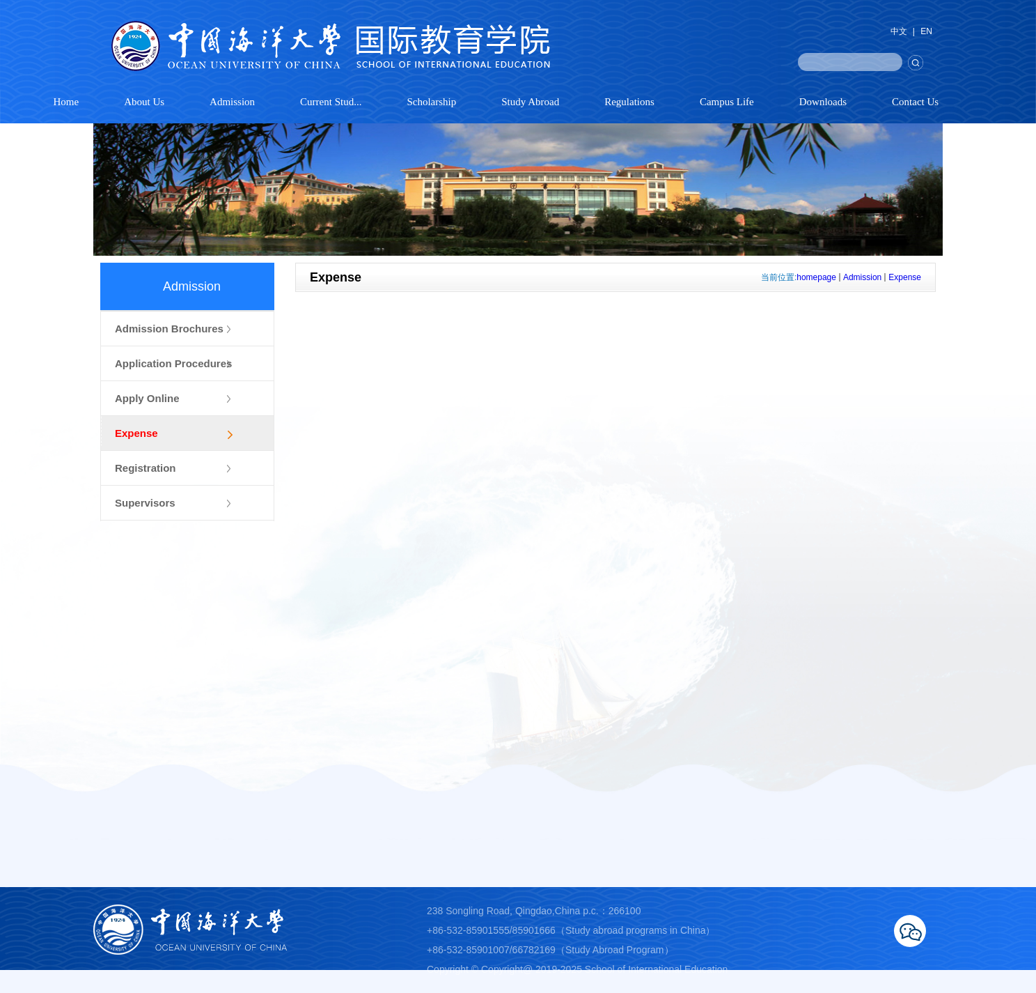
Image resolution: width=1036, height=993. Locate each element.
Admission (862, 277)
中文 (898, 31)
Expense (904, 277)
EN (926, 31)
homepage (816, 277)
